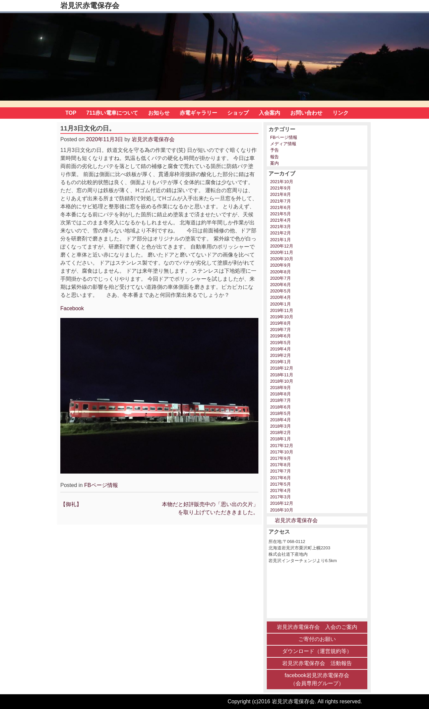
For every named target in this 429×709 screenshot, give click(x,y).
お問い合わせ (306, 113)
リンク (340, 113)
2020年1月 (280, 304)
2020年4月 (280, 297)
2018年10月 (281, 381)
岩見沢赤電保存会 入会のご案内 (317, 627)
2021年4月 (280, 220)
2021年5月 (280, 213)
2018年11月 (281, 374)
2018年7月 (280, 400)
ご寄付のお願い (317, 639)
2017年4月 (280, 490)
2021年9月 (280, 187)
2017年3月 (280, 496)
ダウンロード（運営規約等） (317, 651)
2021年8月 (280, 194)
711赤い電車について (112, 113)
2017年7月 (280, 471)
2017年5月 (280, 484)
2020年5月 (280, 290)
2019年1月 (280, 361)
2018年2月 (280, 432)
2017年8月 (280, 464)
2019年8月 (280, 323)
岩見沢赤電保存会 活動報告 (317, 663)
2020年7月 (280, 278)
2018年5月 (280, 413)
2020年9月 (280, 265)
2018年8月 (280, 393)
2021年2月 (280, 232)
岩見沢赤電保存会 (89, 5)
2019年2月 (280, 355)
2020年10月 (281, 258)
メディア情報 (283, 143)
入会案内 (269, 113)
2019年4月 (280, 348)
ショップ (238, 113)
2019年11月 (281, 310)
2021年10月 (281, 181)
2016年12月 (281, 503)
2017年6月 (280, 477)
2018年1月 (280, 438)
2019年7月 (280, 329)
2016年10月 (281, 509)
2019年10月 (281, 316)
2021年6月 (280, 207)
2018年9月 (280, 387)
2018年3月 (280, 426)
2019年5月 (280, 342)
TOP (70, 113)
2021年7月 (280, 201)
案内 (274, 163)
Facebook (72, 308)
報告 (274, 156)
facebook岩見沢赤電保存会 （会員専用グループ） (317, 679)
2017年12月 (281, 445)
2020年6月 (280, 284)
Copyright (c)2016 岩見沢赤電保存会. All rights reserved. (295, 701)
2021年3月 (280, 226)
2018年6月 (280, 407)
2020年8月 (280, 271)
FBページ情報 (101, 485)
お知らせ (159, 113)
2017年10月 (281, 451)
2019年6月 (280, 335)
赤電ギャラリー (198, 113)
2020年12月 (281, 246)
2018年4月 (280, 419)
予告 (274, 150)
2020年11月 (281, 252)
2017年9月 (280, 458)
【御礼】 (71, 504)
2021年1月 (280, 239)
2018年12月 (281, 368)
